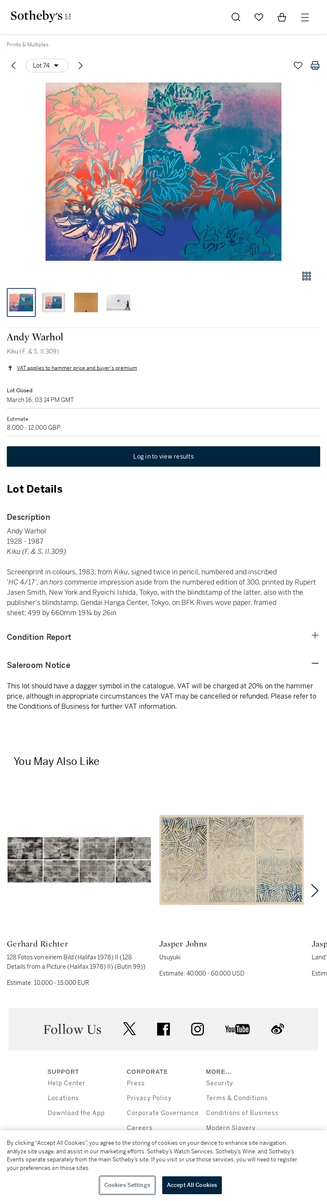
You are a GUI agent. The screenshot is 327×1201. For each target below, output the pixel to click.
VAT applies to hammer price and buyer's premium (77, 368)
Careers (139, 1128)
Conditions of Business (242, 1113)
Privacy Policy (149, 1098)
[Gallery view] (306, 276)
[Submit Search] (236, 17)
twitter (129, 1029)
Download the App (76, 1113)
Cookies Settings (127, 1185)
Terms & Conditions (237, 1098)
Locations (63, 1098)
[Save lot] (298, 65)
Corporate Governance (163, 1113)
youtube (237, 1029)
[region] (163, 1165)
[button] (163, 171)
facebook (163, 1029)
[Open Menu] (305, 17)
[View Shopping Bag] (282, 17)
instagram (197, 1029)
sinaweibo (277, 1029)
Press (136, 1083)
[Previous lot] (13, 65)
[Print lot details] (315, 65)
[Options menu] (47, 65)
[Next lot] (80, 65)
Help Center (67, 1083)
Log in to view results (163, 456)
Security (219, 1083)
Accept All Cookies (192, 1185)
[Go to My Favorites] (259, 17)
